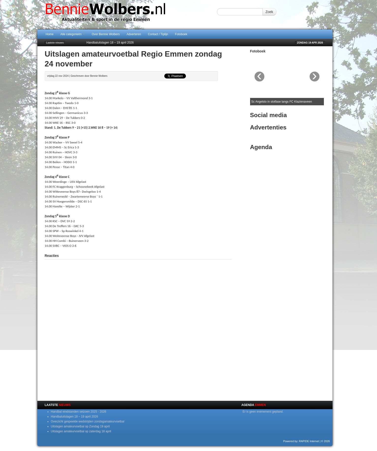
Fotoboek (181, 34)
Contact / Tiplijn (158, 34)
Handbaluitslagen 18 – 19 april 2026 (110, 42)
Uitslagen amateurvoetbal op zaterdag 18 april (81, 431)
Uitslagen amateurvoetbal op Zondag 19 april (80, 426)
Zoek (269, 12)
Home (50, 34)
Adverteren (134, 34)
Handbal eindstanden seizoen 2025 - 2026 (78, 411)
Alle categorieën (72, 34)
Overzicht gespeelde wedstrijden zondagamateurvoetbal (87, 421)
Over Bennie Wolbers (106, 34)
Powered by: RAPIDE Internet (301, 441)
